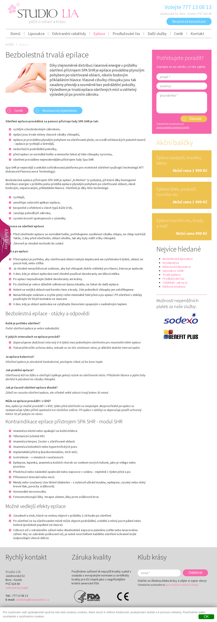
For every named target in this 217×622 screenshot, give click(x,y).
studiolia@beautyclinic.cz (32, 600)
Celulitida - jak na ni (175, 282)
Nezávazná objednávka (59, 110)
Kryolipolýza (171, 263)
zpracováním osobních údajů (172, 127)
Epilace (99, 33)
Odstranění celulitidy (69, 33)
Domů (15, 33)
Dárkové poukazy (174, 286)
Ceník (178, 33)
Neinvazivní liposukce (177, 267)
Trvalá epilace (172, 275)
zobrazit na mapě (17, 588)
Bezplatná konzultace (189, 21)
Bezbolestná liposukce (178, 259)
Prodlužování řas (126, 33)
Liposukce (36, 33)
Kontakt (197, 33)
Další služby (157, 33)
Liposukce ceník (173, 271)
